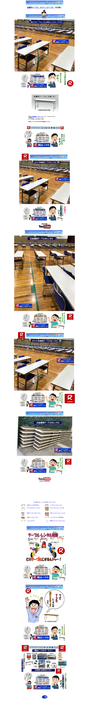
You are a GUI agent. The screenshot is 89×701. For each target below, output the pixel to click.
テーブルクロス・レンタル (33, 507)
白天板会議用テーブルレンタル (36, 116)
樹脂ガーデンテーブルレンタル (57, 520)
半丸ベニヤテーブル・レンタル (57, 513)
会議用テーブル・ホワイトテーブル (40, 7)
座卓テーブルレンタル (32, 517)
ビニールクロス (31, 520)
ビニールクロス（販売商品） (57, 517)
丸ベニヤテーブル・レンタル (57, 507)
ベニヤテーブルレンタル (56, 505)
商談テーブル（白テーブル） (34, 513)
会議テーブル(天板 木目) (33, 505)
